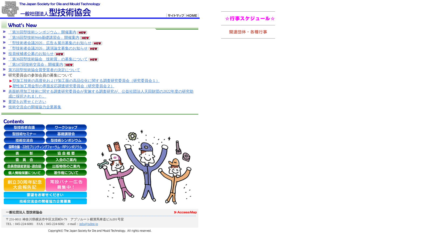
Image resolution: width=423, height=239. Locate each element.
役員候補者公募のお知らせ (31, 54)
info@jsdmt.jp (88, 224)
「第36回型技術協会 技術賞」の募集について (48, 59)
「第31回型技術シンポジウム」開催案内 (42, 32)
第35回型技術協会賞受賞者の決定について (44, 70)
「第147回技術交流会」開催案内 (35, 65)
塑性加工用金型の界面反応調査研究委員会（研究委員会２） (63, 86)
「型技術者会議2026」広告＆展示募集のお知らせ (49, 43)
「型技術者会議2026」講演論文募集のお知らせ (48, 48)
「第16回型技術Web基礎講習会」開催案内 (43, 38)
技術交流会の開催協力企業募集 (34, 107)
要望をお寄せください (27, 102)
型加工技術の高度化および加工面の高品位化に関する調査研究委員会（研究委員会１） (86, 81)
